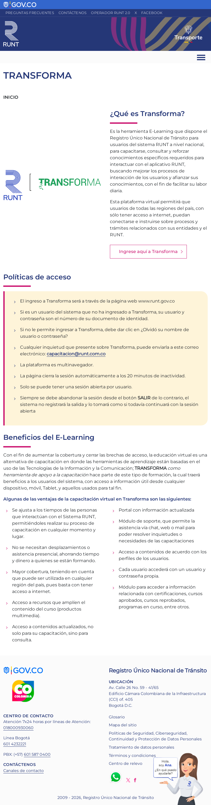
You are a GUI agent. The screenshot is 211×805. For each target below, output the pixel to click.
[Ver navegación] (201, 57)
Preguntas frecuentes (29, 13)
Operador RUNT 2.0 (110, 13)
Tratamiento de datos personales (141, 747)
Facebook (152, 13)
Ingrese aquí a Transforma (148, 251)
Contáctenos (73, 13)
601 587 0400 (37, 754)
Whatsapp (117, 777)
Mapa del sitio (123, 724)
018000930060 (18, 727)
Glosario (117, 717)
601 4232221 (14, 743)
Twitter (128, 780)
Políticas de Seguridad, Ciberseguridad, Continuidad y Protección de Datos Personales (155, 736)
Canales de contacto (23, 770)
